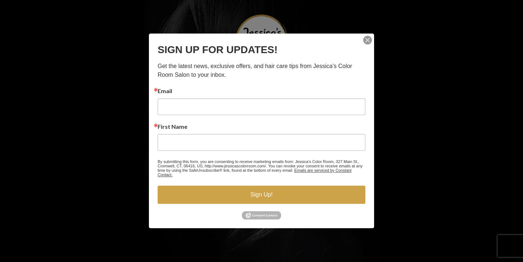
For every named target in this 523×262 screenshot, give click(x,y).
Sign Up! (261, 194)
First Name (172, 127)
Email (165, 91)
